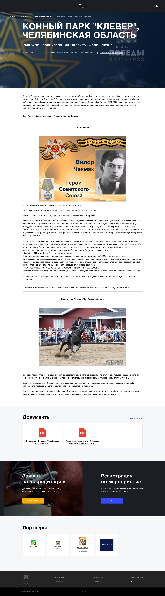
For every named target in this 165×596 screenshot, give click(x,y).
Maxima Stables (60, 577)
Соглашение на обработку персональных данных (87, 592)
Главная (12, 16)
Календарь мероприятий (111, 52)
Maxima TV (98, 582)
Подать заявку (33, 500)
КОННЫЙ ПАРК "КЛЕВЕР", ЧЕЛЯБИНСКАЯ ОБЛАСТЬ (74, 16)
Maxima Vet (59, 582)
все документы (136, 418)
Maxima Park (98, 577)
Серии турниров (24, 16)
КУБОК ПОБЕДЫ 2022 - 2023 (43, 16)
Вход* (112, 500)
